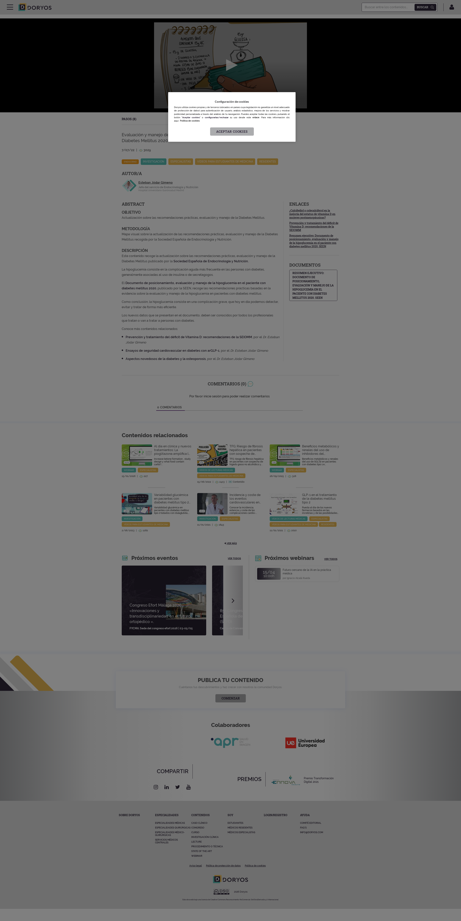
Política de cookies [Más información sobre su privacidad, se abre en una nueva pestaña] (190, 120)
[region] (232, 117)
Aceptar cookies (232, 131)
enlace (255, 117)
